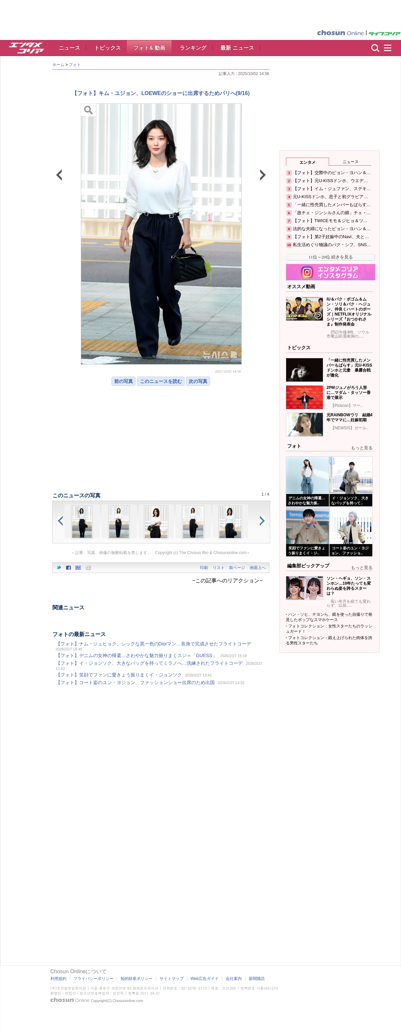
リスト (219, 567)
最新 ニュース (237, 48)
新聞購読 (257, 978)
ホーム (58, 64)
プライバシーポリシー (93, 978)
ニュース (69, 48)
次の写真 (198, 381)
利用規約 (58, 978)
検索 (375, 48)
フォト (75, 64)
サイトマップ (172, 978)
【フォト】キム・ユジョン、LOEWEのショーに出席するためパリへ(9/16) (160, 93)
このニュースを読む (161, 381)
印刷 (204, 567)
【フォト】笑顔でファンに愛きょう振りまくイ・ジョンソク (119, 674)
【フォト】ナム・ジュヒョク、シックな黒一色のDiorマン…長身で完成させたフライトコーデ (153, 643)
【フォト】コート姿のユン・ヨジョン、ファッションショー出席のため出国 (135, 682)
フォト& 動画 (149, 48)
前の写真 (123, 381)
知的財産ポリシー (137, 978)
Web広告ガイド (205, 978)
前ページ (237, 567)
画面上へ (258, 567)
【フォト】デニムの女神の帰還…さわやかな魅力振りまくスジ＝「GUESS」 (136, 655)
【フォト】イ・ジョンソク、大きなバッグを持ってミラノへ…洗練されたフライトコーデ (149, 663)
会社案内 (234, 978)
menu (390, 48)
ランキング (193, 48)
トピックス (107, 48)
